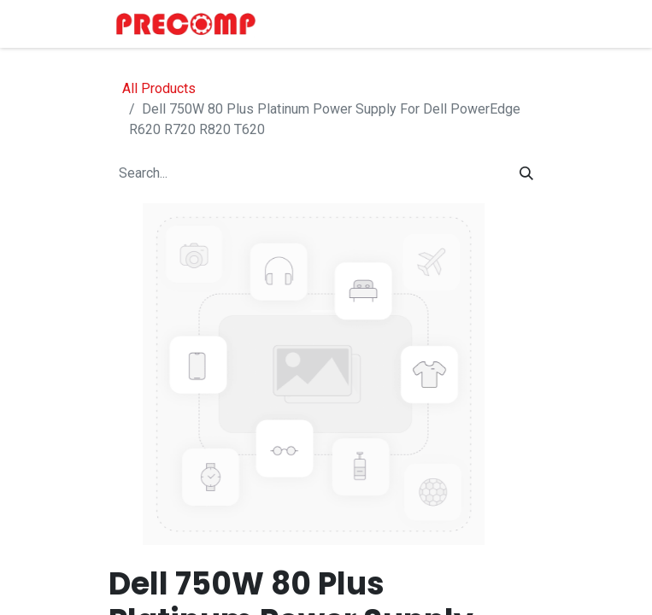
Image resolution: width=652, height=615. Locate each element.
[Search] (526, 173)
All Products (159, 88)
